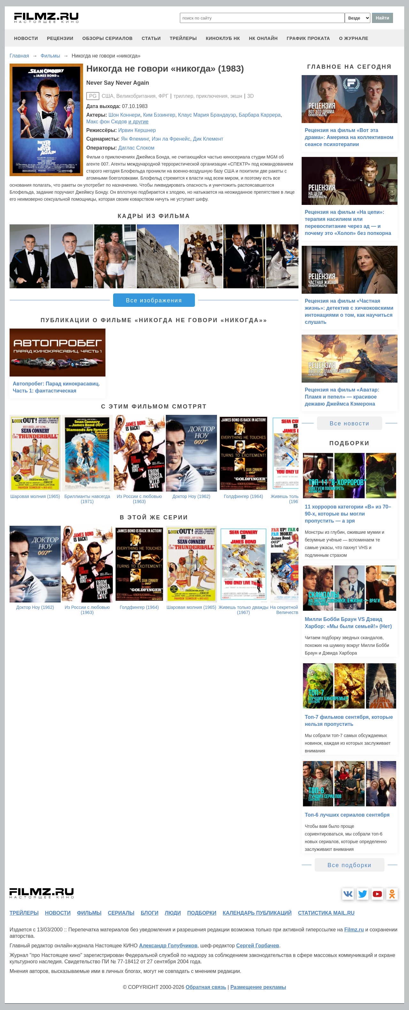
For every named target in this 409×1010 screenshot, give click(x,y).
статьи (151, 38)
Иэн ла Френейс (171, 139)
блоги (149, 913)
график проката (308, 38)
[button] (290, 256)
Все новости (350, 423)
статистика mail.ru (326, 913)
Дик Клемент (208, 139)
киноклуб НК (223, 38)
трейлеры (183, 38)
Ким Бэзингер (159, 115)
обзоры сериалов (107, 38)
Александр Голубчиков (168, 945)
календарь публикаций (257, 913)
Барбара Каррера (260, 115)
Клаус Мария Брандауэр (207, 115)
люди (173, 913)
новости (26, 38)
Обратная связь (206, 987)
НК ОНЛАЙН (263, 38)
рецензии (60, 38)
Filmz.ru (354, 929)
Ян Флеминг (135, 139)
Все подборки (350, 865)
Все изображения (154, 300)
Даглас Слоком (136, 148)
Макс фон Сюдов (106, 121)
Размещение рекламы (258, 987)
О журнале (353, 38)
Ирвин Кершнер (137, 130)
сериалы (121, 913)
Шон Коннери (124, 115)
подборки (201, 913)
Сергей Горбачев (257, 945)
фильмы (89, 913)
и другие (138, 121)
